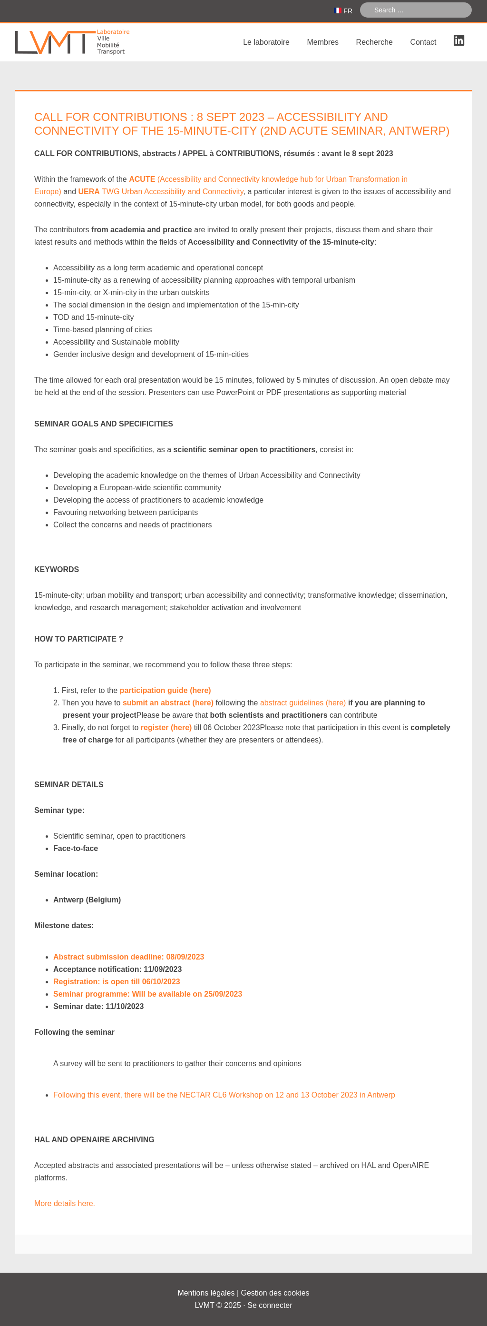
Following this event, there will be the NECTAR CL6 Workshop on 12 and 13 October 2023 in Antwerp (224, 1095)
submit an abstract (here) (168, 703)
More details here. (64, 1203)
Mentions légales (205, 1293)
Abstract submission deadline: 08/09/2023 (128, 957)
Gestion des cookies (275, 1293)
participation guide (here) (165, 690)
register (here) (166, 727)
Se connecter (269, 1305)
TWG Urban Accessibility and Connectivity (161, 192)
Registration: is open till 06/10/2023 (116, 982)
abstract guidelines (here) (303, 703)
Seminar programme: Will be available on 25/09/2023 (147, 994)
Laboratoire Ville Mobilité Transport (86, 42)
